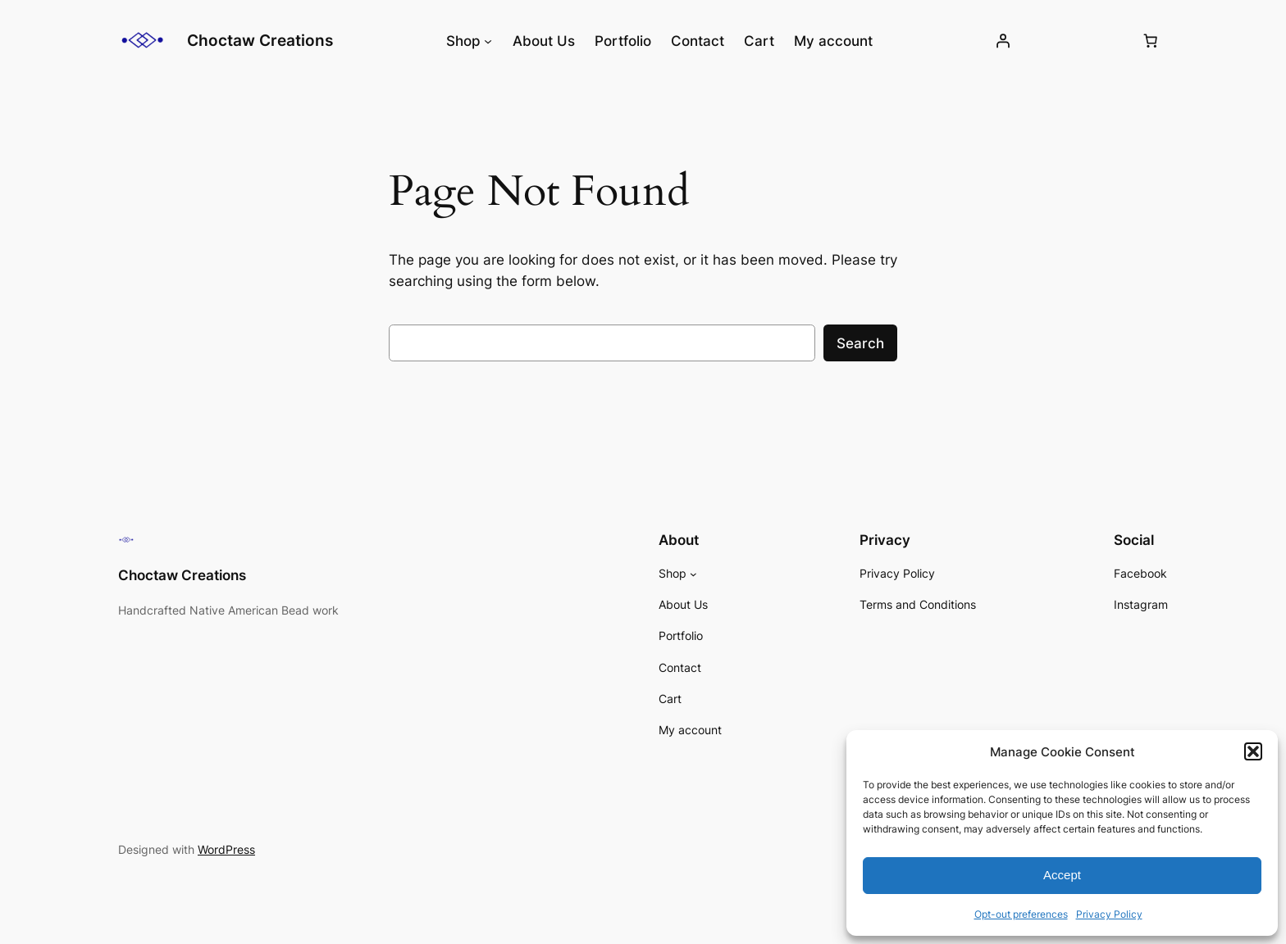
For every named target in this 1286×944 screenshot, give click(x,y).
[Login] (1003, 41)
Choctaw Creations (260, 40)
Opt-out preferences (1021, 914)
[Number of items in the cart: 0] (1150, 41)
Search (860, 343)
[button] (1253, 751)
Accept (1062, 875)
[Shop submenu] (488, 41)
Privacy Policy (1109, 914)
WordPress (226, 849)
